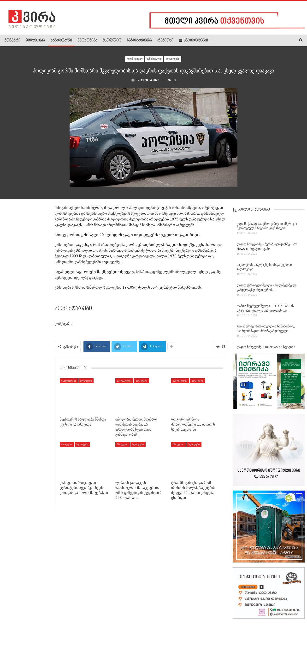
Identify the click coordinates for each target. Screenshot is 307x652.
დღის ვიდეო (134, 58)
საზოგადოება (139, 40)
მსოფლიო (112, 40)
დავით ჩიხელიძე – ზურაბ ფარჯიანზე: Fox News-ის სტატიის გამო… (267, 248)
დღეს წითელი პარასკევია (36, 482)
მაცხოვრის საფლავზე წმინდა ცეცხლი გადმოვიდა (264, 269)
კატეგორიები (193, 40)
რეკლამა (35, 634)
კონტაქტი (55, 634)
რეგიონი (165, 40)
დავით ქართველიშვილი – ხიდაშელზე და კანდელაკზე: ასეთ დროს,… (266, 289)
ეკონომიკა (87, 40)
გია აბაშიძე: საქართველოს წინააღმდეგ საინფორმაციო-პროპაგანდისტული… (266, 330)
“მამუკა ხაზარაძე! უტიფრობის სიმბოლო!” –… (37, 392)
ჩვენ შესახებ (12, 634)
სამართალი (61, 40)
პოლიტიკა (35, 40)
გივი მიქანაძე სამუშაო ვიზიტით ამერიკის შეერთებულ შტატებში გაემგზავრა (267, 228)
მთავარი (12, 40)
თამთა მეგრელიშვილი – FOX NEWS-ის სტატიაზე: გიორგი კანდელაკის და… (265, 310)
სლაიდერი (173, 58)
